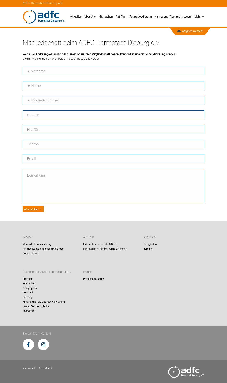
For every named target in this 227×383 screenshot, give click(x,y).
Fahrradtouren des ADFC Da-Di (100, 244)
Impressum (29, 310)
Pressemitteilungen (93, 279)
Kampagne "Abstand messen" (173, 16)
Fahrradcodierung (140, 16)
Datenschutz (46, 368)
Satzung (27, 297)
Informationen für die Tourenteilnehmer (104, 248)
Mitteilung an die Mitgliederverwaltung (44, 301)
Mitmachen (106, 16)
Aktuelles (76, 16)
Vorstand (28, 292)
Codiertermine (30, 253)
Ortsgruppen (30, 288)
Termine (148, 248)
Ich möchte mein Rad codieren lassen (43, 248)
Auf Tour (121, 16)
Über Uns (90, 16)
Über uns (27, 279)
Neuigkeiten (150, 244)
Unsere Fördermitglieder (36, 306)
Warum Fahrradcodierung (37, 244)
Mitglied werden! (190, 31)
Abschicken (33, 209)
